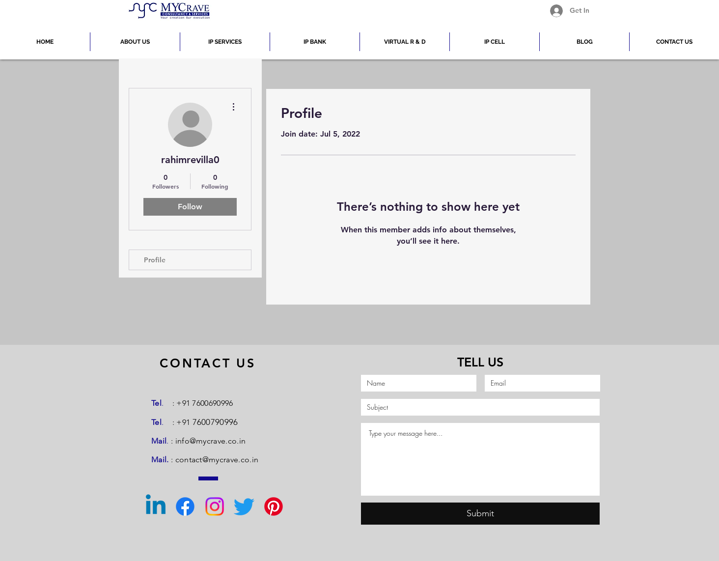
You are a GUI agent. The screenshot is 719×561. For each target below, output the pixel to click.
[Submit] (480, 514)
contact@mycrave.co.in (217, 459)
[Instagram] (214, 506)
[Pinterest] (273, 506)
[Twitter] (244, 506)
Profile (155, 259)
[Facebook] (185, 506)
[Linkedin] (155, 506)
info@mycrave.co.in (210, 441)
